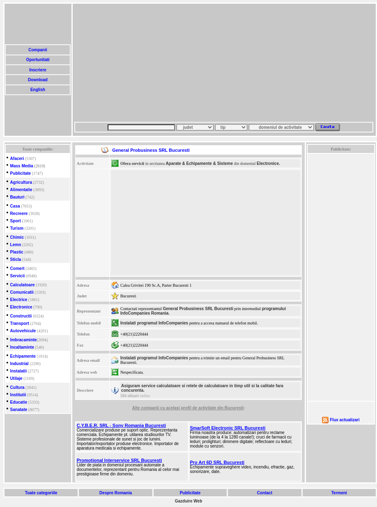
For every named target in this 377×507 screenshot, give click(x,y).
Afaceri (17, 158)
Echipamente (23, 356)
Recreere (19, 213)
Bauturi (17, 197)
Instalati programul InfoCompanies (154, 323)
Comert (17, 268)
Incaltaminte (22, 347)
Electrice (19, 299)
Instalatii (18, 371)
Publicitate (20, 173)
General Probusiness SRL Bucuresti (198, 308)
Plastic (16, 252)
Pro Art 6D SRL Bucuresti (217, 462)
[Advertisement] (160, 62)
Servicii (17, 276)
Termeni (339, 493)
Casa (15, 206)
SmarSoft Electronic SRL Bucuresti (228, 427)
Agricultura (21, 182)
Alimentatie (21, 189)
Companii (37, 50)
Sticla (15, 259)
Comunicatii (22, 292)
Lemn (15, 244)
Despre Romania (115, 493)
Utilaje (16, 378)
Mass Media (21, 166)
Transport (19, 323)
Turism (17, 228)
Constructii (21, 316)
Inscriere (37, 70)
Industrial (19, 363)
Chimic (17, 237)
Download (37, 80)
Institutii (18, 395)
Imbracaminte (23, 340)
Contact (265, 493)
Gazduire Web (188, 501)
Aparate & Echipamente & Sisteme (199, 163)
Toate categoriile (41, 493)
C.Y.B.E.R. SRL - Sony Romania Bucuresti (121, 425)
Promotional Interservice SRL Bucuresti (119, 460)
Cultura (17, 387)
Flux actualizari (344, 420)
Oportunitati (38, 59)
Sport (15, 221)
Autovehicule (23, 331)
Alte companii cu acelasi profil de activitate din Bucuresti (188, 408)
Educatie (19, 402)
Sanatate (19, 409)
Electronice (21, 307)
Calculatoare (22, 285)
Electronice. (268, 163)
